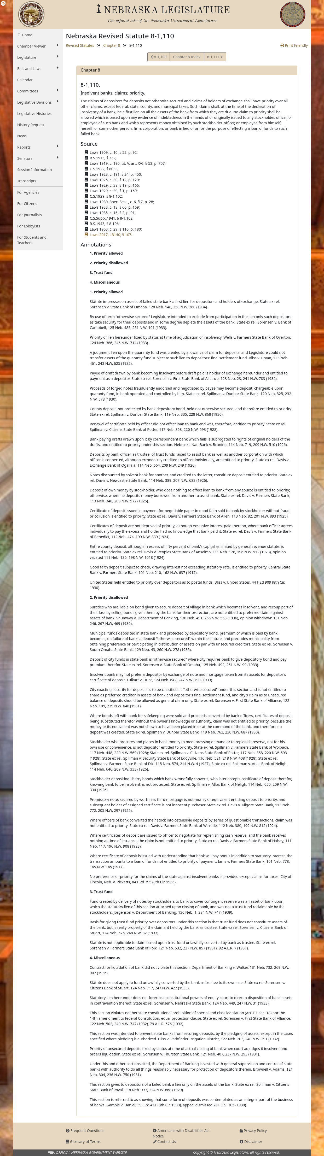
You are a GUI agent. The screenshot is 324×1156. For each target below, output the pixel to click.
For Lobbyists (28, 226)
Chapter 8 (111, 45)
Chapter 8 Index (186, 56)
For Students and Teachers (32, 240)
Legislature (38, 57)
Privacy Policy (253, 1130)
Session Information (34, 169)
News (22, 135)
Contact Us (164, 1141)
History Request (30, 124)
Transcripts (26, 180)
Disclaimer (251, 1141)
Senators (38, 158)
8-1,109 (159, 57)
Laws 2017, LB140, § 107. (111, 234)
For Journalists (29, 214)
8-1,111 (215, 57)
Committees (38, 90)
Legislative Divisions (38, 102)
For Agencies (28, 192)
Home (26, 34)
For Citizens (27, 203)
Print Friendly (294, 45)
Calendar (25, 79)
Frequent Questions (85, 1130)
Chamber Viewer (38, 46)
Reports (38, 147)
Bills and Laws (38, 68)
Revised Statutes (80, 45)
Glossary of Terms (83, 1141)
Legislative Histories (34, 113)
